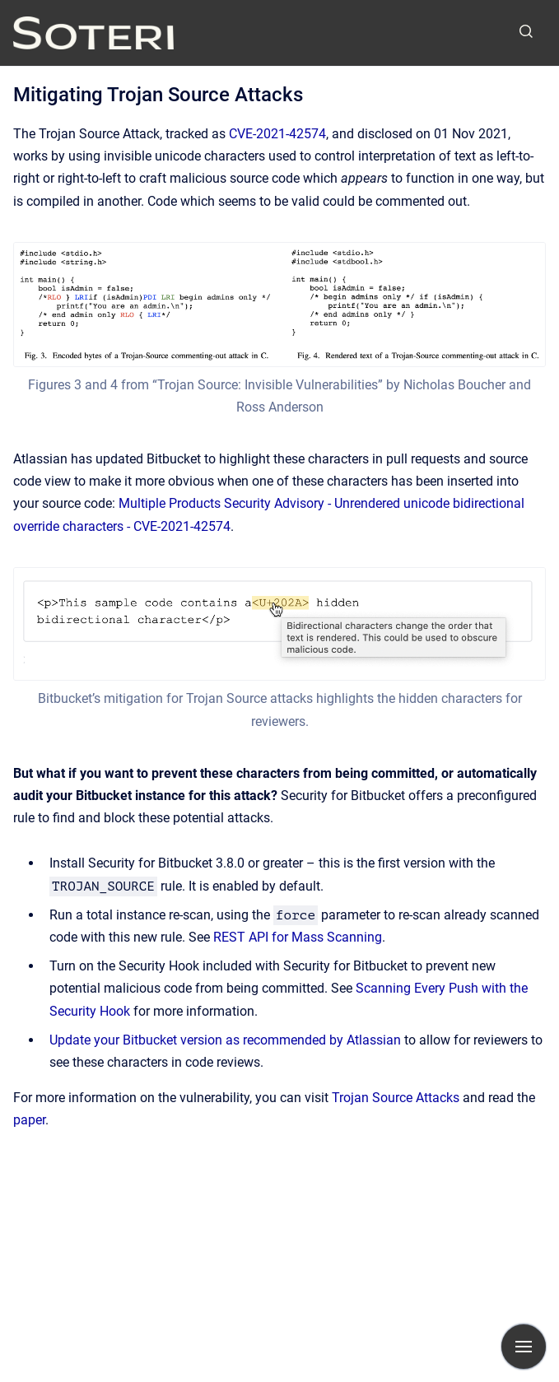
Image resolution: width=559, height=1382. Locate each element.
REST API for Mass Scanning (297, 937)
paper (29, 1120)
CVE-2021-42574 (277, 134)
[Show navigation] (523, 1346)
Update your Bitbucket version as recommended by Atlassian (225, 1040)
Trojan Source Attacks (395, 1097)
